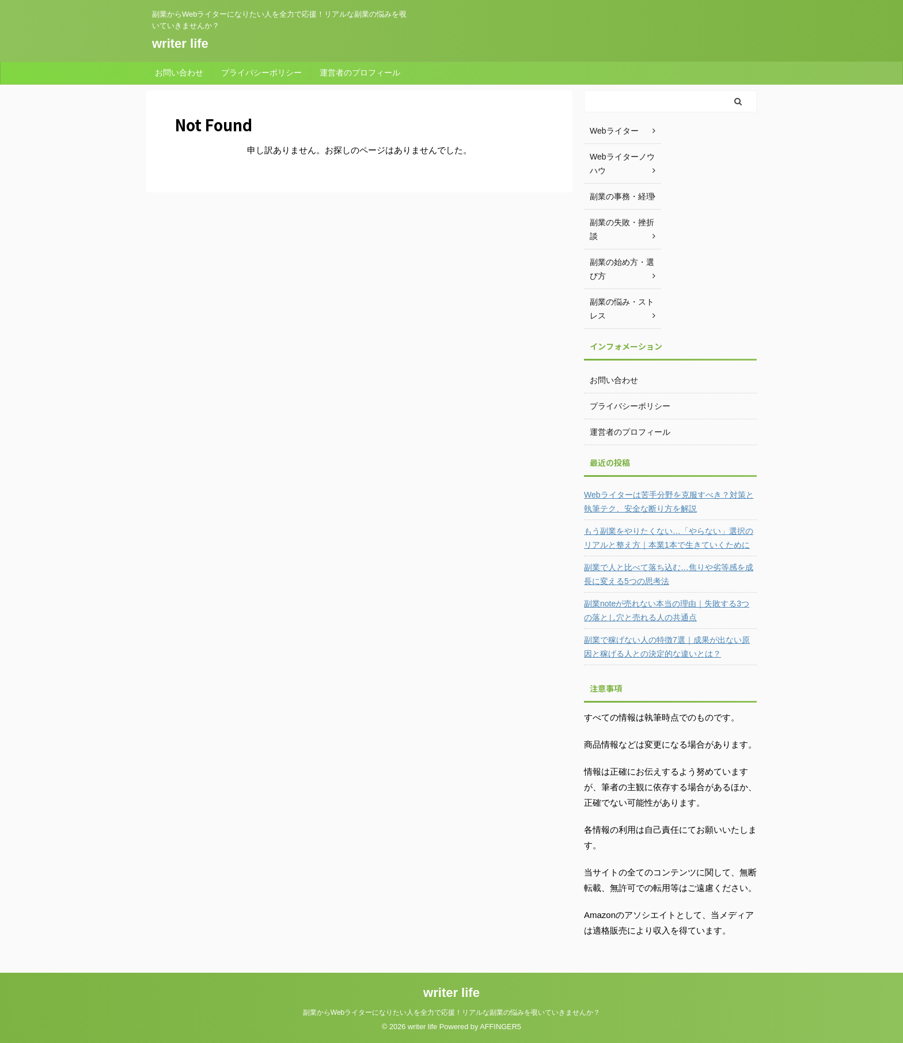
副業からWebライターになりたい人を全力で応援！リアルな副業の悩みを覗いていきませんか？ (451, 1012)
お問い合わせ (179, 72)
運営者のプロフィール (360, 72)
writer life (180, 43)
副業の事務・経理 (622, 196)
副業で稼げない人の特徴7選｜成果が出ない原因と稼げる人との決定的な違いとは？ (667, 646)
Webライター (614, 130)
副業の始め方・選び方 (622, 268)
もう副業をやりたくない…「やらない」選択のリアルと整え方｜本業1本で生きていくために (668, 537)
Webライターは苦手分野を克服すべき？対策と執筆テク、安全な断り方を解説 (669, 501)
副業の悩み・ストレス (622, 308)
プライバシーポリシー (261, 72)
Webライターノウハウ (622, 163)
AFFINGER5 (500, 1026)
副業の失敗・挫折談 (622, 229)
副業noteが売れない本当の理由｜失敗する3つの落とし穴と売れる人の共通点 (666, 610)
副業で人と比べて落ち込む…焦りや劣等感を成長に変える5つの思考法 (668, 574)
